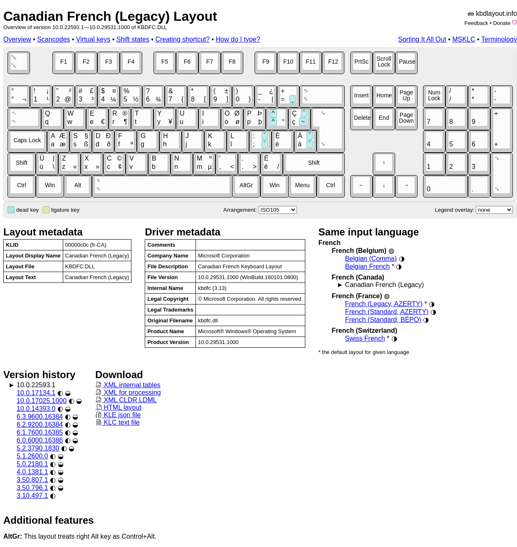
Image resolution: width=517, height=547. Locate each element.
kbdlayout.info (496, 13)
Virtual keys (93, 39)
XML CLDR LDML (126, 399)
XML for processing (128, 392)
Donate (501, 23)
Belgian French (367, 266)
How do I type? (238, 39)
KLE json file (118, 414)
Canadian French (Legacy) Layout (110, 16)
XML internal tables (128, 385)
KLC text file (117, 422)
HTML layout (118, 407)
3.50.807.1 (32, 479)
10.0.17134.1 (36, 392)
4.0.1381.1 (32, 471)
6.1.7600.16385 (40, 432)
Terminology (499, 39)
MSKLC (463, 39)
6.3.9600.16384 (40, 416)
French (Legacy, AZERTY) (384, 303)
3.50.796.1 (32, 487)
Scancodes (53, 39)
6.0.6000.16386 (40, 440)
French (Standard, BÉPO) (383, 319)
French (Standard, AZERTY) (387, 311)
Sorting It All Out (422, 39)
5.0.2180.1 (32, 464)
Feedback (476, 23)
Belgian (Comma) (371, 258)
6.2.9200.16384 (40, 424)
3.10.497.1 (32, 495)
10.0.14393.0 (36, 408)
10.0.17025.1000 (42, 400)
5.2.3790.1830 (38, 448)
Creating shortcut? (182, 39)
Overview (17, 39)
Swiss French (365, 338)
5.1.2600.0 (32, 456)
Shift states (132, 39)
